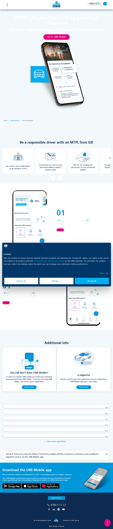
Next (60, 178)
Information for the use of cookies (49, 261)
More (102, 273)
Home (6, 120)
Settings (57, 281)
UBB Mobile (15, 120)
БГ (105, 3)
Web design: (56, 526)
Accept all (92, 281)
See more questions (56, 442)
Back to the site (56, 498)
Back (53, 178)
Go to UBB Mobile (56, 37)
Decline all (21, 281)
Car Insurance (27, 120)
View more (29, 387)
